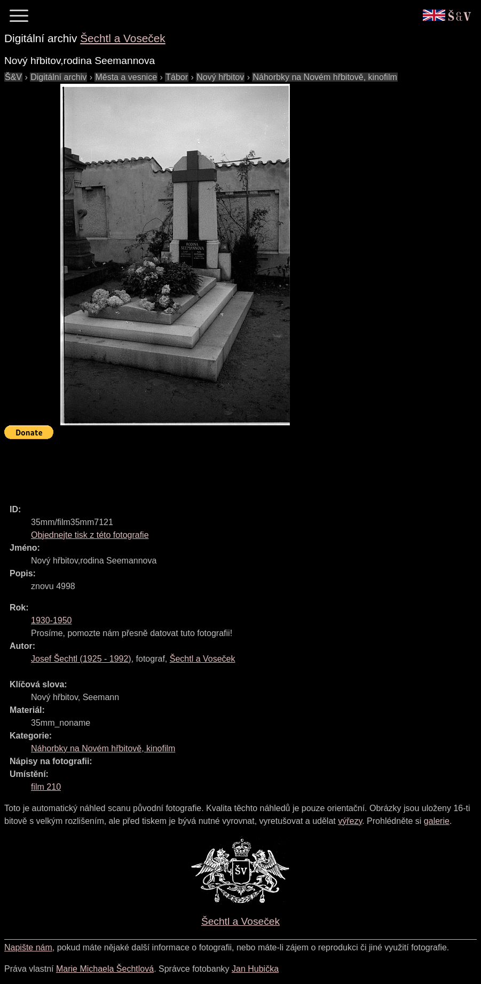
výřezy (350, 821)
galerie (437, 821)
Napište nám (28, 947)
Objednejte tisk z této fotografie (90, 534)
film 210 (46, 786)
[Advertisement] (198, 467)
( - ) (81, 658)
